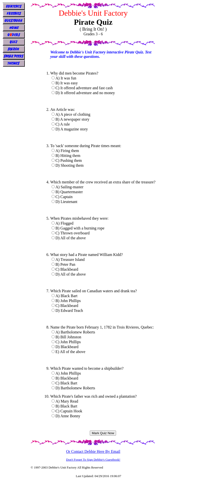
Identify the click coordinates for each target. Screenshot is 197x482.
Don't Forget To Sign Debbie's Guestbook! (93, 459)
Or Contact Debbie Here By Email (93, 451)
